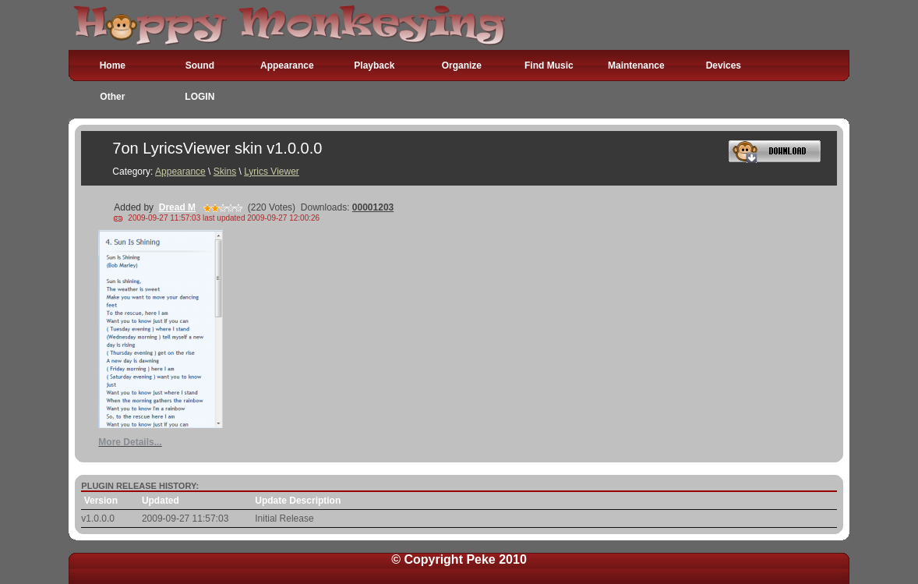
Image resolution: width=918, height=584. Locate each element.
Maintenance (636, 65)
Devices (723, 65)
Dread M (177, 207)
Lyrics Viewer (271, 171)
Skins (225, 171)
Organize (462, 65)
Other (112, 96)
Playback (374, 65)
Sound (199, 65)
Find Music (549, 65)
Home (112, 65)
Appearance (287, 65)
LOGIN (199, 96)
